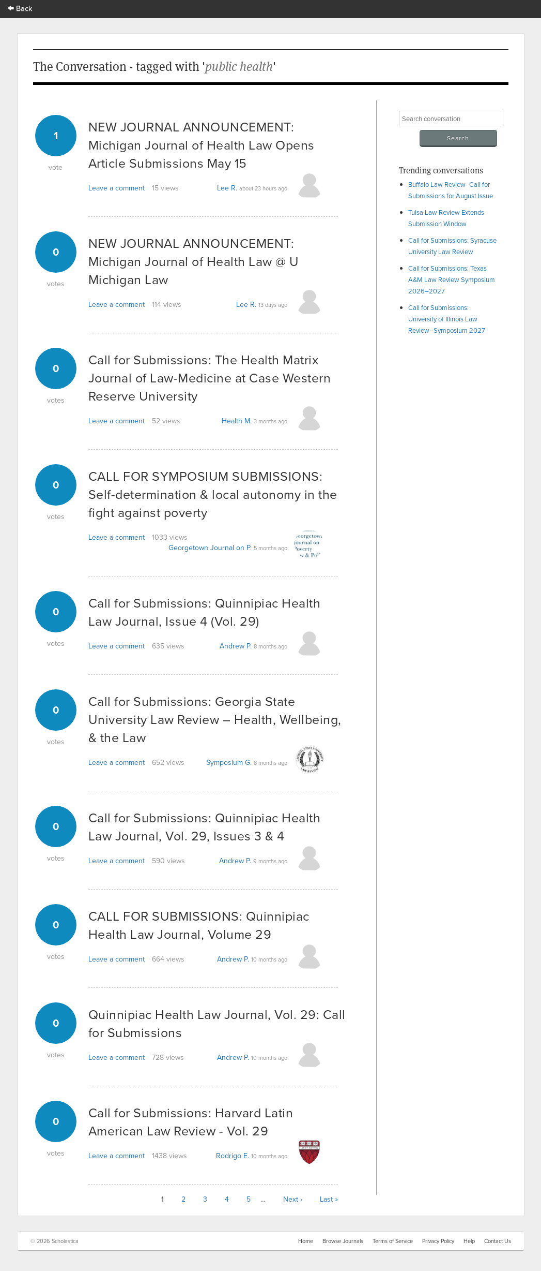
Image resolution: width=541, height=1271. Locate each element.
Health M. (237, 421)
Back (20, 8)
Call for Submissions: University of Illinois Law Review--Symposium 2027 (446, 319)
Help (469, 1241)
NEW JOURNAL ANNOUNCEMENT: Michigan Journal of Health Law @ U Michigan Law (193, 261)
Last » (329, 1199)
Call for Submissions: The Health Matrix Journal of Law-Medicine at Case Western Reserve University (209, 377)
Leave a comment (116, 188)
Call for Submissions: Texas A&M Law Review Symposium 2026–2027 (451, 279)
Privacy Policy (438, 1241)
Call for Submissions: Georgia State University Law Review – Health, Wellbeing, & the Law (215, 719)
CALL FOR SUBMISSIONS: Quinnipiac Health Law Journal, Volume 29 (199, 925)
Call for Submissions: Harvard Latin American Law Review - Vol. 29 (190, 1121)
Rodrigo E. (232, 1155)
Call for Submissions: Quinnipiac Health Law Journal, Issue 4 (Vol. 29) (204, 612)
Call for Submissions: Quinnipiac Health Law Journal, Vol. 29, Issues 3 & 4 (204, 826)
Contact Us (497, 1241)
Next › (292, 1199)
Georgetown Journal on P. (210, 547)
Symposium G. (229, 762)
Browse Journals (342, 1241)
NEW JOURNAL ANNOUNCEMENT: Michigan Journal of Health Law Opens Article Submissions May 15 (201, 144)
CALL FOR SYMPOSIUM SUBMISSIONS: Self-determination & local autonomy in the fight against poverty (212, 494)
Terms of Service (393, 1241)
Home (305, 1241)
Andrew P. (236, 646)
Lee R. (227, 188)
